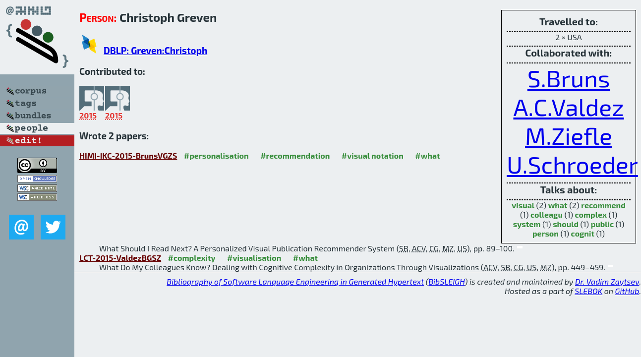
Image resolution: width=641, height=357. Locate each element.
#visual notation (373, 155)
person (545, 233)
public (602, 224)
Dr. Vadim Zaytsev (607, 281)
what (558, 205)
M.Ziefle (568, 135)
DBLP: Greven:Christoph (155, 50)
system (527, 224)
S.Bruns (568, 77)
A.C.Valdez (568, 106)
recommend (603, 205)
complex (591, 214)
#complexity (192, 257)
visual (523, 205)
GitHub (627, 291)
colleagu (546, 214)
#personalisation (216, 155)
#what (427, 155)
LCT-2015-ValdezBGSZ (120, 257)
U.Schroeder (572, 164)
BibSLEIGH (446, 281)
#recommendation (295, 155)
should (566, 224)
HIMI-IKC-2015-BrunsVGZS (128, 155)
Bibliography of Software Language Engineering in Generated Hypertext (295, 281)
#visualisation (254, 257)
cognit (582, 233)
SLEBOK (588, 291)
